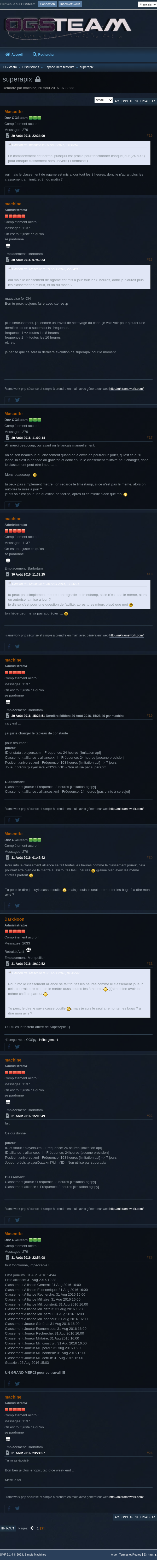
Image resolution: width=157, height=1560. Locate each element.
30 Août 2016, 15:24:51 (28, 716)
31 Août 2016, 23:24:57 (28, 1453)
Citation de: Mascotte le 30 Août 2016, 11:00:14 (45, 584)
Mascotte (13, 111)
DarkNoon (14, 919)
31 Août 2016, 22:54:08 (28, 1258)
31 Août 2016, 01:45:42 (28, 858)
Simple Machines (35, 1554)
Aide (114, 1554)
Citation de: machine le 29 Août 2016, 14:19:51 (45, 145)
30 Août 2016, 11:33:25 (28, 574)
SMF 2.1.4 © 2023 (11, 1554)
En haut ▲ (150, 1554)
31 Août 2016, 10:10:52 (28, 964)
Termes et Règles (130, 1554)
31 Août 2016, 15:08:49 (28, 1116)
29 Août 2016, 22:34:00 (28, 135)
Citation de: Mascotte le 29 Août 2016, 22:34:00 (45, 269)
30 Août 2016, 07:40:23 (28, 260)
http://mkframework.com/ (126, 389)
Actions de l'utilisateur (135, 101)
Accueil (14, 54)
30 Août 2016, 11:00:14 (28, 438)
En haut (7, 1528)
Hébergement (48, 1040)
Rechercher (43, 54)
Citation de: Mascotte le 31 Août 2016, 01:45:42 (45, 973)
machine (12, 204)
